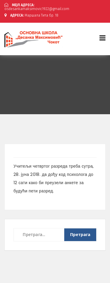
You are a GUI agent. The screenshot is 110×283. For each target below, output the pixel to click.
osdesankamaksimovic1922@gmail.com (36, 7)
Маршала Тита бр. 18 (31, 15)
